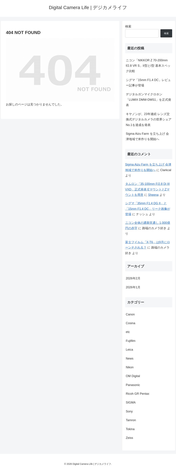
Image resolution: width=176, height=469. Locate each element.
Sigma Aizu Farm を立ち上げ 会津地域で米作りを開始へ (147, 136)
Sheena (153, 195)
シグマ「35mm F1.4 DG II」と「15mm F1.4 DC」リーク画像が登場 (147, 209)
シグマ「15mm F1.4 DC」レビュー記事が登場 (148, 82)
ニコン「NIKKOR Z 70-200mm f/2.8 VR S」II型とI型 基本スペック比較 (148, 66)
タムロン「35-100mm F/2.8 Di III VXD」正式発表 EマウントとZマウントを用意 (147, 189)
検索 (128, 26)
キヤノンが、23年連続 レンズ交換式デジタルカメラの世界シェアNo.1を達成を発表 (148, 119)
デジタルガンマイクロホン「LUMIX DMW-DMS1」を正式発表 (148, 100)
